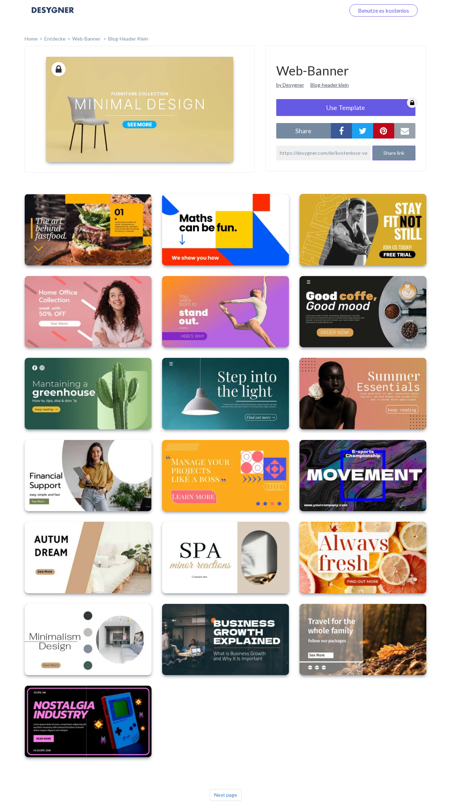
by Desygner (290, 85)
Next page (225, 795)
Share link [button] (393, 153)
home (31, 39)
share (303, 131)
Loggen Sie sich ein (314, 10)
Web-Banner (86, 39)
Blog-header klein (329, 85)
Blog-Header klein (128, 39)
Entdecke (55, 39)
